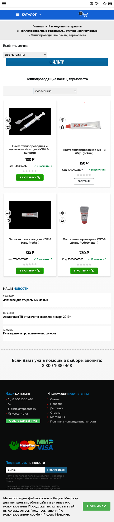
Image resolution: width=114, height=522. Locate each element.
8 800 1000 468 (20, 399)
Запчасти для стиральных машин (25, 300)
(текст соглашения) (45, 510)
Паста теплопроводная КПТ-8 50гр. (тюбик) (30, 241)
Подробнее (84, 181)
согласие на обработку (19, 488)
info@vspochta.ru (22, 408)
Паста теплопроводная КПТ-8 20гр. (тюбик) (84, 151)
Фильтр (56, 62)
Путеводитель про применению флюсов (30, 333)
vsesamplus (18, 413)
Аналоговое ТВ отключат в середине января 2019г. (37, 316)
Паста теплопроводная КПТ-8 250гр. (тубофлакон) (84, 241)
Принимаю (96, 506)
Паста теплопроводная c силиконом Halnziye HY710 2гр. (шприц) (30, 149)
